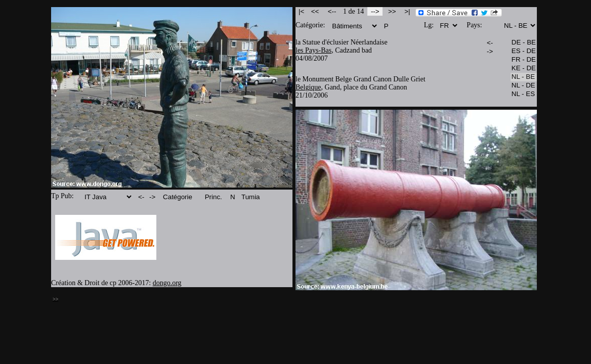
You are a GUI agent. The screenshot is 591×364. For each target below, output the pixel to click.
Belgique (308, 87)
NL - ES (524, 94)
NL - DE (524, 85)
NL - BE (524, 77)
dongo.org (167, 283)
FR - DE (524, 60)
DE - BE (524, 42)
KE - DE (524, 68)
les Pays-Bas (313, 50)
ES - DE (524, 51)
